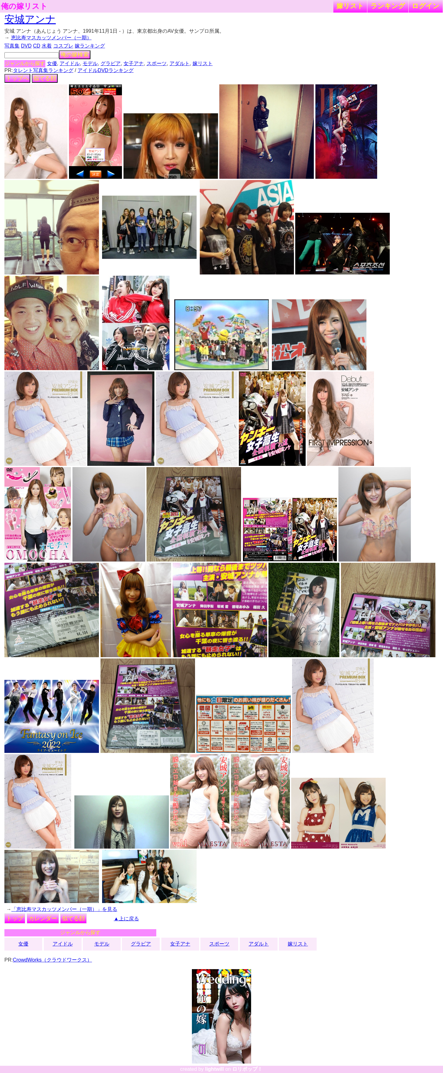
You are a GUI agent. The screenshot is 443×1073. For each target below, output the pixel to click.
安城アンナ (30, 19)
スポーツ (157, 63)
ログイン (426, 5)
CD (36, 45)
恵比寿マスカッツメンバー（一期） (51, 37)
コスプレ (63, 45)
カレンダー (43, 918)
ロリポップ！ (247, 1069)
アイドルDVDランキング (106, 70)
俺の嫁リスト (24, 6)
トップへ (17, 78)
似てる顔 (44, 78)
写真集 (12, 45)
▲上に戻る (126, 918)
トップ (14, 918)
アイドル (70, 63)
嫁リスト (350, 5)
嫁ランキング (90, 45)
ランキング (388, 5)
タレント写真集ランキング (43, 70)
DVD (26, 45)
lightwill (214, 1069)
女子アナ (134, 63)
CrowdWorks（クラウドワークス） (52, 960)
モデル (90, 63)
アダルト (180, 63)
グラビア (111, 63)
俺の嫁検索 (74, 55)
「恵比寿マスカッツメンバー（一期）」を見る (64, 909)
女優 (52, 63)
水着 (47, 45)
